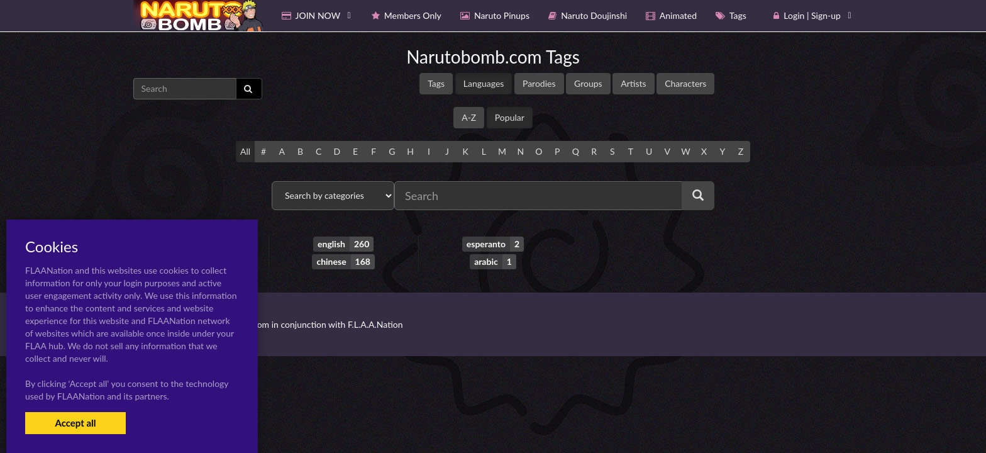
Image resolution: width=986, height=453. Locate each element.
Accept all (75, 422)
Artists (633, 83)
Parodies (539, 83)
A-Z (469, 117)
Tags (436, 83)
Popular (509, 117)
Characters (685, 83)
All (245, 151)
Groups (588, 83)
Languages (483, 83)
